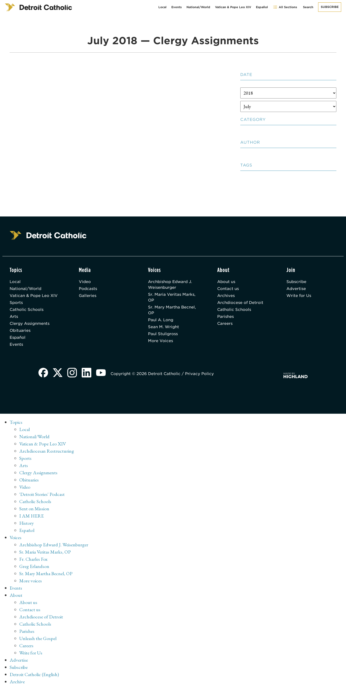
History (26, 523)
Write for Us (298, 295)
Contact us (228, 288)
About (16, 595)
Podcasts (88, 288)
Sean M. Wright (163, 327)
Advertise (296, 288)
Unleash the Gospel (37, 638)
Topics (16, 422)
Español (262, 7)
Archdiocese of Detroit (240, 302)
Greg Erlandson (34, 566)
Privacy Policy (199, 373)
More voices (30, 581)
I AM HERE (31, 516)
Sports (16, 302)
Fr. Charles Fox (33, 559)
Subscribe (330, 7)
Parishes (225, 316)
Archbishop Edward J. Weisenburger (170, 284)
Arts (14, 316)
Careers (225, 323)
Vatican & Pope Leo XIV (233, 7)
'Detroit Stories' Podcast (42, 494)
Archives (226, 295)
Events (176, 7)
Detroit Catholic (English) (34, 674)
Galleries (87, 295)
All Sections (285, 7)
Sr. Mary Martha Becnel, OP (172, 310)
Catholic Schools (26, 309)
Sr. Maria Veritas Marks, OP (171, 297)
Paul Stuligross (163, 334)
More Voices (160, 341)
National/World (198, 7)
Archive (17, 681)
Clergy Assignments (29, 323)
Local (162, 7)
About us (226, 281)
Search (308, 7)
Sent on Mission (34, 508)
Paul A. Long (160, 320)
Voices (15, 537)
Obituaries (20, 330)
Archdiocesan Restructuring (46, 451)
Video (85, 281)
